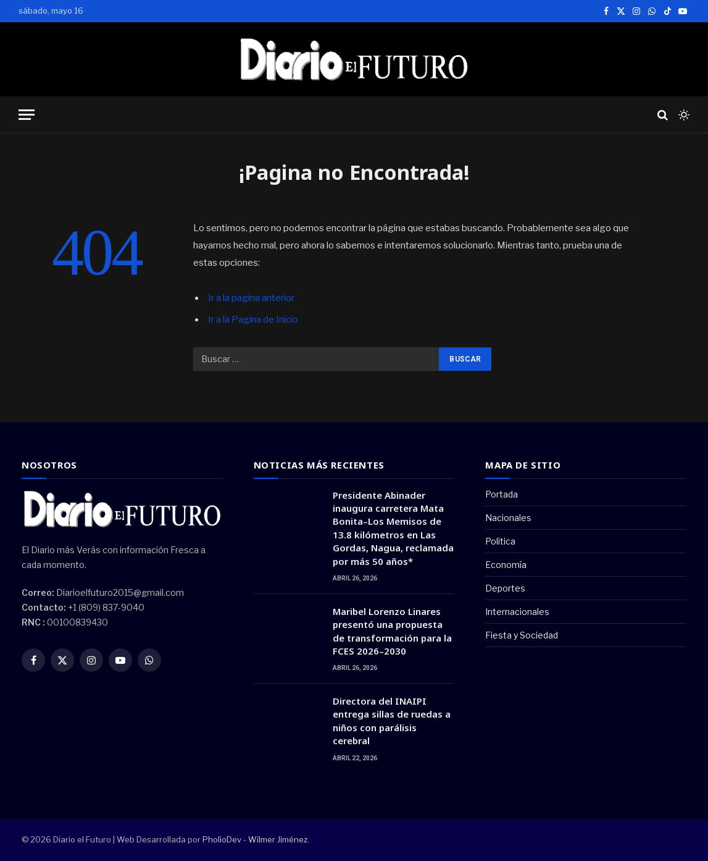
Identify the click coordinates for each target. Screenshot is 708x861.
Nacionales (508, 517)
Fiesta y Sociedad (521, 635)
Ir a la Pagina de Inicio (253, 319)
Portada (501, 494)
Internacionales (517, 611)
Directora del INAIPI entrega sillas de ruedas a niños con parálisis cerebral (392, 721)
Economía (506, 564)
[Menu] (27, 115)
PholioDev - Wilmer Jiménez (254, 839)
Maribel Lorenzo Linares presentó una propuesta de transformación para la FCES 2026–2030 (392, 631)
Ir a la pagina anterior (251, 297)
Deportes (505, 588)
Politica (500, 541)
